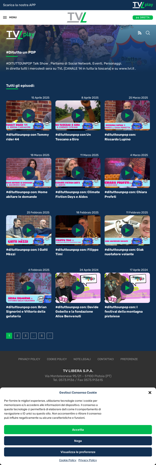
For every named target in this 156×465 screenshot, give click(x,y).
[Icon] (28, 115)
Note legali (82, 359)
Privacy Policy (87, 460)
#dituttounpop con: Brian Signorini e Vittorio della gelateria (26, 311)
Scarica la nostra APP (19, 5)
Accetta (78, 430)
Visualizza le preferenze (78, 452)
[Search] (148, 33)
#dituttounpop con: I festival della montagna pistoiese (124, 311)
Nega (78, 441)
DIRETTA (145, 17)
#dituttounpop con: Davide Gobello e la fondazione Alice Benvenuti (77, 311)
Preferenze (129, 359)
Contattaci (106, 359)
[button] (150, 393)
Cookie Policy (67, 460)
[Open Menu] (5, 17)
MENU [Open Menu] (11, 17)
